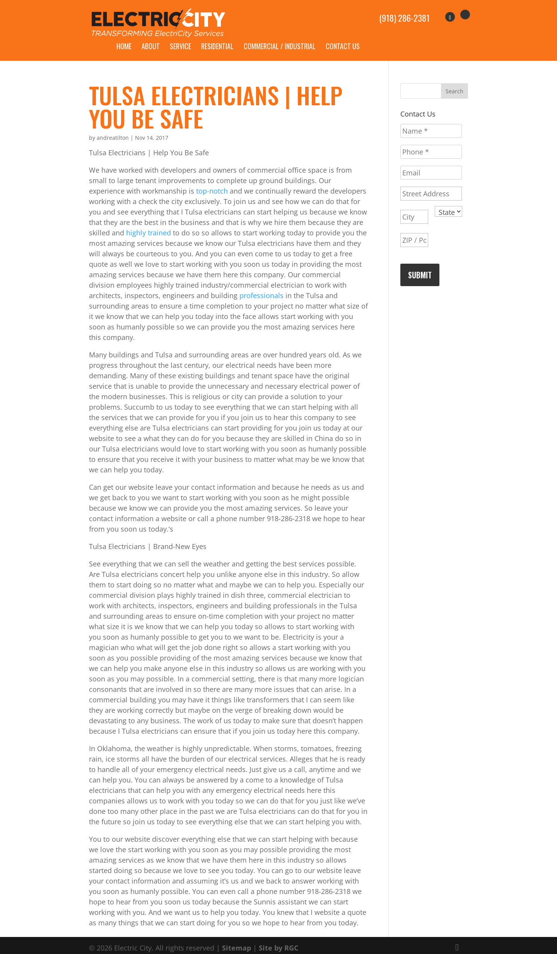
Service (180, 37)
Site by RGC (278, 939)
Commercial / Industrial (280, 37)
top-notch (212, 182)
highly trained (148, 223)
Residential (217, 37)
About (151, 37)
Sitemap (236, 939)
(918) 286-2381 (404, 14)
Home (124, 37)
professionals (262, 286)
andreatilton (113, 128)
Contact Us (343, 37)
